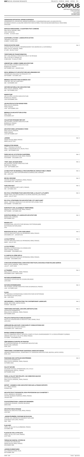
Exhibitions (75, 14)
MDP (6, 1)
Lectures (76, 12)
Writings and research (72, 9)
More (77, 45)
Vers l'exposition (9, 32)
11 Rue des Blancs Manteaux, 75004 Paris (53, 23)
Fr (77, 1)
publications (75, 11)
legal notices (77, 455)
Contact (72, 455)
